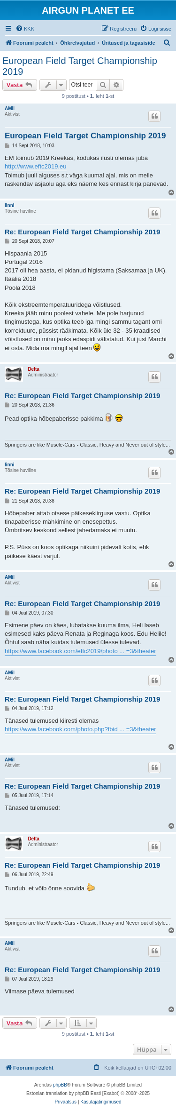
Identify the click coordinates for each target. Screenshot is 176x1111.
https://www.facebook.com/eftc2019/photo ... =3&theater (80, 651)
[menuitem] (24, 28)
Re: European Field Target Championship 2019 (82, 232)
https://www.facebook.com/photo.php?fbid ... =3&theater (80, 729)
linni (10, 205)
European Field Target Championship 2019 (79, 66)
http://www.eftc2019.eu (36, 166)
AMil (10, 108)
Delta (33, 369)
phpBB (60, 1084)
